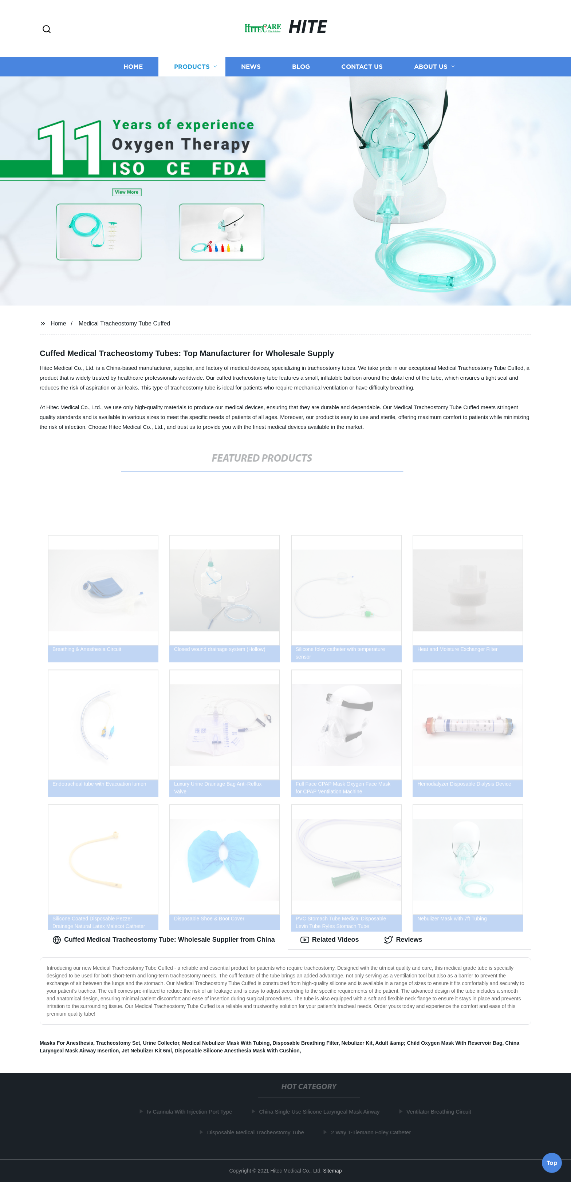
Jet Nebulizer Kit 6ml (147, 1050)
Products (192, 66)
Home (133, 66)
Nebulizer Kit (357, 1043)
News (251, 66)
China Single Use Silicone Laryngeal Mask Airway (321, 1111)
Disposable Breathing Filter (305, 1043)
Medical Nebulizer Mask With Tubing (226, 1043)
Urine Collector (161, 1043)
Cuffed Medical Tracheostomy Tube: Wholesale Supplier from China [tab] (163, 940)
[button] (47, 29)
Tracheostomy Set (118, 1043)
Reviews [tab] (403, 940)
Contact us (362, 66)
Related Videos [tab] (329, 940)
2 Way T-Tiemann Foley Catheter (373, 1132)
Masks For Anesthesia (66, 1043)
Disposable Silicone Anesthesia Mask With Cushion (237, 1050)
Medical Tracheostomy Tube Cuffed (124, 323)
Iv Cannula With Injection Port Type (192, 1111)
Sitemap (332, 1171)
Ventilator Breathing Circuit (441, 1111)
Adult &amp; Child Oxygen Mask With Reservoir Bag (438, 1043)
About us (431, 66)
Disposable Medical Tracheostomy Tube (257, 1132)
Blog (301, 66)
